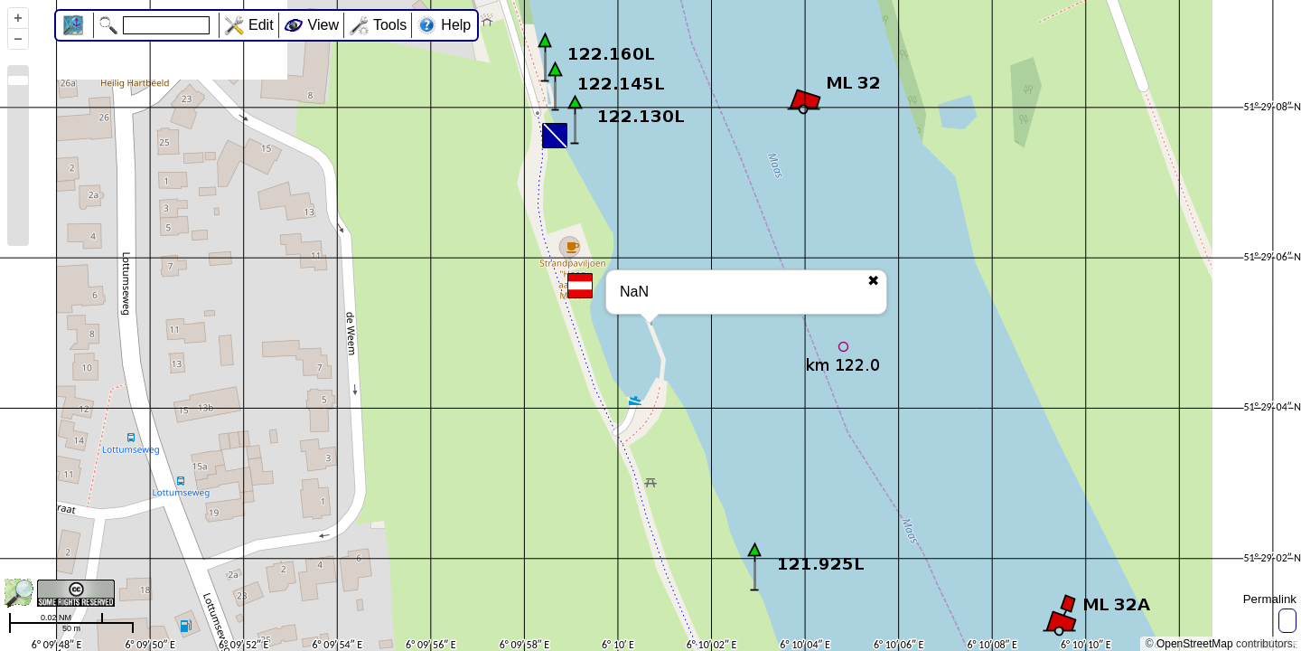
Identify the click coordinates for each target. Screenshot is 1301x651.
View (323, 25)
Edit (261, 25)
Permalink (1269, 599)
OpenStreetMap (1194, 643)
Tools (390, 25)
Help (456, 25)
